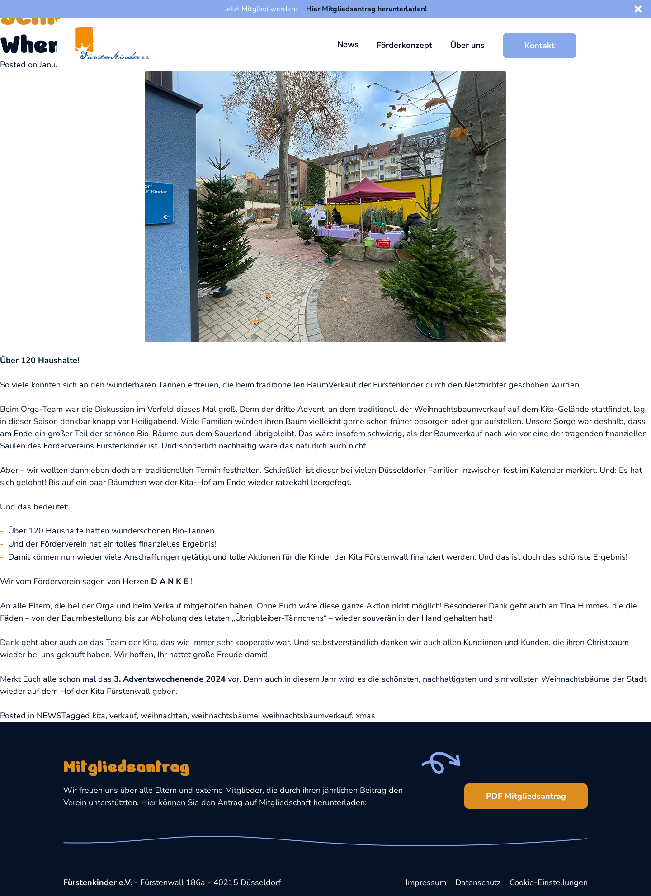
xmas (365, 715)
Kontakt (539, 45)
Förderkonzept (404, 45)
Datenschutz (477, 882)
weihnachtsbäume (224, 715)
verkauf (123, 715)
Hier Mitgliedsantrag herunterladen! (366, 9)
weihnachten (164, 715)
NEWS (49, 715)
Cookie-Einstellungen (548, 882)
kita (98, 715)
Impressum (426, 882)
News (348, 44)
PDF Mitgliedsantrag (515, 792)
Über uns (467, 45)
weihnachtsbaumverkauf (307, 715)
